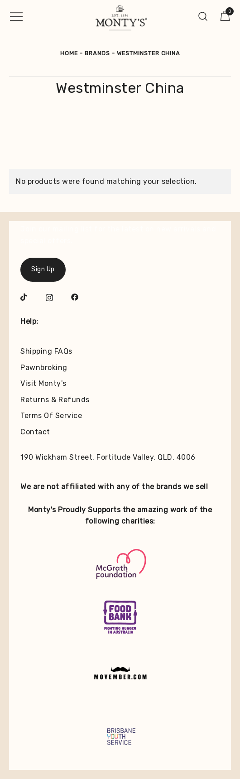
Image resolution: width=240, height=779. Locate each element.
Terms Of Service (51, 415)
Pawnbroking (43, 367)
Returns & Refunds (55, 399)
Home (69, 53)
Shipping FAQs (46, 351)
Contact (35, 432)
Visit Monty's (43, 383)
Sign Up (43, 269)
